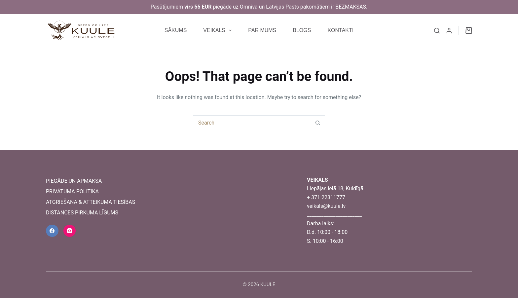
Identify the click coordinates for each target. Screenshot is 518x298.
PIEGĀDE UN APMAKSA (74, 181)
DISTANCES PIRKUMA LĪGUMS (82, 212)
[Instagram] (69, 231)
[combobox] (252, 122)
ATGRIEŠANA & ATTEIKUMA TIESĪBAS (90, 202)
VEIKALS (218, 30)
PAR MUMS (262, 30)
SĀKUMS (176, 30)
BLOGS (302, 30)
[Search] (437, 30)
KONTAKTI (340, 30)
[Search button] (318, 123)
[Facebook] (52, 231)
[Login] (449, 30)
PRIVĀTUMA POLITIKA (72, 191)
